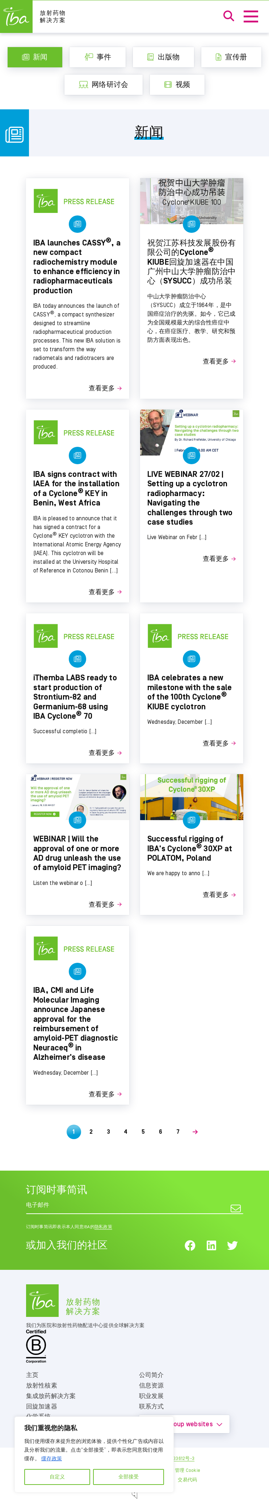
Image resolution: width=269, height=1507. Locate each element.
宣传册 (231, 57)
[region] (94, 1454)
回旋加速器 (41, 1406)
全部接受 (128, 1477)
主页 (32, 1375)
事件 (98, 57)
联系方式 (151, 1406)
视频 (177, 84)
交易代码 (187, 1480)
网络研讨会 (104, 84)
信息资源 (151, 1385)
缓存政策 (51, 1459)
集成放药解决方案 (51, 1396)
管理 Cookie (187, 1470)
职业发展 (151, 1396)
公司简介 (151, 1375)
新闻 (35, 57)
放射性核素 (41, 1385)
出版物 (163, 57)
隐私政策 (103, 1227)
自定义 (57, 1477)
